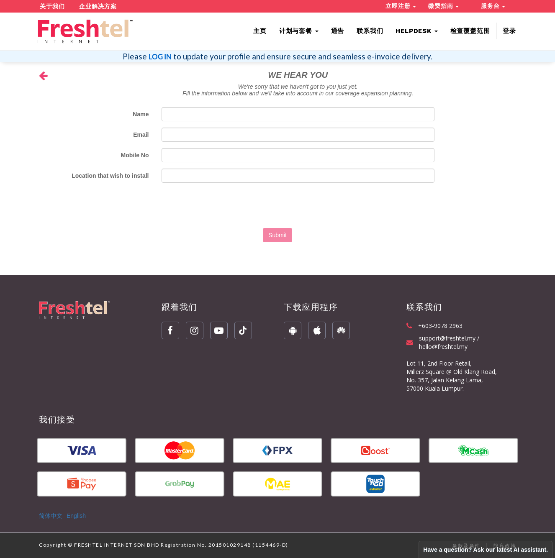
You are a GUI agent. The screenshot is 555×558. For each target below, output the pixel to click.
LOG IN (160, 57)
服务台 (493, 6)
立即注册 (400, 6)
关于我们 (52, 6)
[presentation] (277, 205)
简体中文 (50, 515)
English (76, 515)
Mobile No (135, 155)
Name (141, 114)
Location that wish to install (110, 175)
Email (141, 134)
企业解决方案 (98, 6)
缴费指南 (443, 6)
